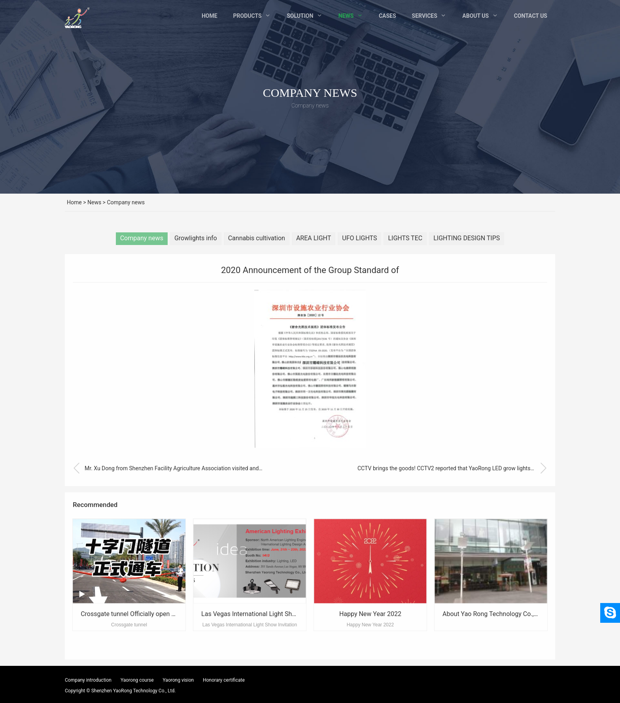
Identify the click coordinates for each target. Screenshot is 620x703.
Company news (126, 202)
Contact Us (530, 16)
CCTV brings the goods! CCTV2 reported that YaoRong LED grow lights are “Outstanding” (452, 468)
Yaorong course (137, 680)
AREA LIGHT (313, 238)
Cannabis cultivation (256, 238)
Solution (300, 16)
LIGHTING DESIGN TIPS (466, 238)
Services (424, 16)
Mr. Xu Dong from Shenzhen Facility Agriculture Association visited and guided (168, 468)
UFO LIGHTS (359, 238)
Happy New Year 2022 (370, 614)
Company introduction (88, 680)
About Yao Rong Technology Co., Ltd (493, 614)
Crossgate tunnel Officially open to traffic (138, 614)
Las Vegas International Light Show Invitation (264, 614)
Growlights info (195, 238)
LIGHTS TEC (405, 238)
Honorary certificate (224, 680)
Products (247, 16)
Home (209, 16)
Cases (387, 16)
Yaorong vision (178, 680)
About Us (475, 16)
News (346, 16)
